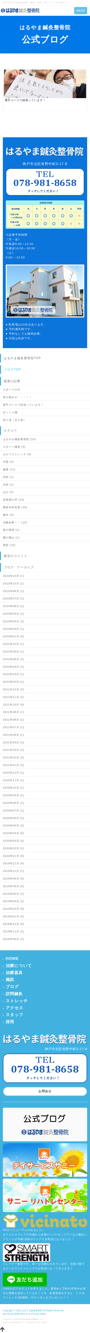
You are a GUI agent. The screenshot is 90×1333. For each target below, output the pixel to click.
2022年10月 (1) (13, 643)
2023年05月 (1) (13, 613)
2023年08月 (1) (13, 591)
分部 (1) (8, 484)
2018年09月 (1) (13, 939)
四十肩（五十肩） (14, 420)
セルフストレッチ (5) (17, 454)
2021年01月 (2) (13, 765)
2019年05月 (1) (13, 893)
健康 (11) (9, 469)
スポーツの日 (11, 389)
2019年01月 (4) (13, 916)
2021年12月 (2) (13, 689)
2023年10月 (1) (13, 583)
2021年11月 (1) (13, 697)
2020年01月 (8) (13, 855)
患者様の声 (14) (13, 499)
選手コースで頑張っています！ (23, 404)
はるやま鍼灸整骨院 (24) (19, 439)
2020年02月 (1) (13, 848)
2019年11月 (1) (13, 871)
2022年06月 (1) (13, 659)
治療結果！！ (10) (15, 522)
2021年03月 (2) (13, 749)
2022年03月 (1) (13, 674)
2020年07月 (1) (13, 810)
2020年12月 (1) (13, 772)
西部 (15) (9, 545)
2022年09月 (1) (13, 651)
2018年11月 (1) (13, 931)
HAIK (44, 1322)
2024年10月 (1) (13, 575)
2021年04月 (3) (13, 742)
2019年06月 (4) (13, 886)
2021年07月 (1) (13, 727)
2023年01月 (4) (13, 636)
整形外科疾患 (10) (15, 507)
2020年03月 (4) (13, 840)
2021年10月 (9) (13, 704)
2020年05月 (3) (13, 825)
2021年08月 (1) (13, 719)
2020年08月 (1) (13, 802)
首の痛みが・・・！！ (17, 397)
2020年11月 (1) (13, 780)
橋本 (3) (8, 514)
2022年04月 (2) (13, 666)
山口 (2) (8, 492)
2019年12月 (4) (13, 863)
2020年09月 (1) (13, 795)
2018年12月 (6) (13, 924)
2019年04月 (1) (13, 901)
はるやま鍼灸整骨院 (32, 1310)
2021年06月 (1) (13, 734)
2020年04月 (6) (13, 833)
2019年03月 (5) (13, 908)
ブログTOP (12, 369)
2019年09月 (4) (13, 878)
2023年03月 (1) (13, 628)
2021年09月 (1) (13, 712)
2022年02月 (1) (13, 681)
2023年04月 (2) (13, 621)
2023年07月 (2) (13, 598)
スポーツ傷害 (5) (14, 446)
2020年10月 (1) (13, 787)
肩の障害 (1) (11, 529)
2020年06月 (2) (13, 818)
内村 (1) (8, 477)
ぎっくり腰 (10, 412)
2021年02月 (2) (13, 757)
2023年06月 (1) (13, 606)
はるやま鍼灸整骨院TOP (22, 358)
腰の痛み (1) (11, 537)
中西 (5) (8, 461)
